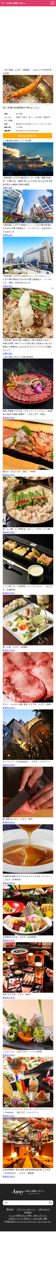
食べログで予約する (27, 136)
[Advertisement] (28, 36)
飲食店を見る (9, 418)
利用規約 (28, 1212)
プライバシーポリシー (26, 1209)
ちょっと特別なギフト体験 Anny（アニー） (28, 1215)
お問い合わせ (44, 1209)
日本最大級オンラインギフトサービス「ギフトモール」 (28, 1222)
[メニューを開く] (52, 3)
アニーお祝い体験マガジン (13, 3)
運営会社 (10, 1209)
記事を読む (8, 188)
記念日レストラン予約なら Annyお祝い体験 (28, 1218)
